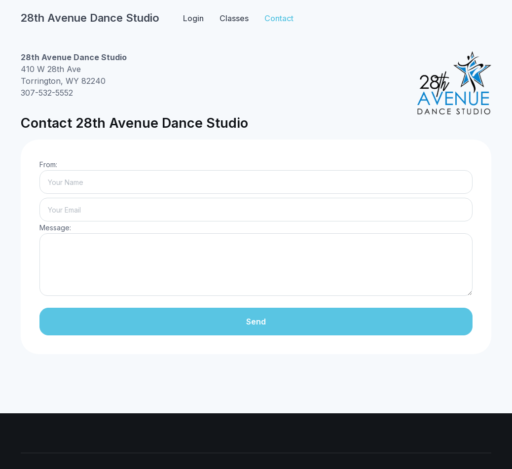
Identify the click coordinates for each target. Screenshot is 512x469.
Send (256, 321)
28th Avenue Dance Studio (90, 17)
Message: (55, 227)
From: (48, 164)
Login (193, 18)
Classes (234, 18)
